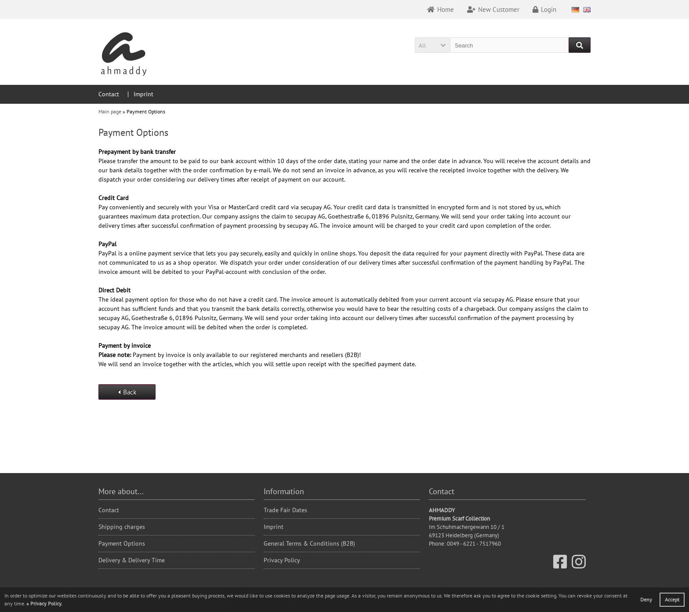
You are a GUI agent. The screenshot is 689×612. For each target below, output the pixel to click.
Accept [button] (672, 599)
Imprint (143, 94)
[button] (432, 45)
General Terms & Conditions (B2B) (309, 543)
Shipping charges (121, 527)
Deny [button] (646, 599)
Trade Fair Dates (285, 510)
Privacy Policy (282, 560)
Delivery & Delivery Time (131, 560)
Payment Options (121, 543)
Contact (108, 94)
